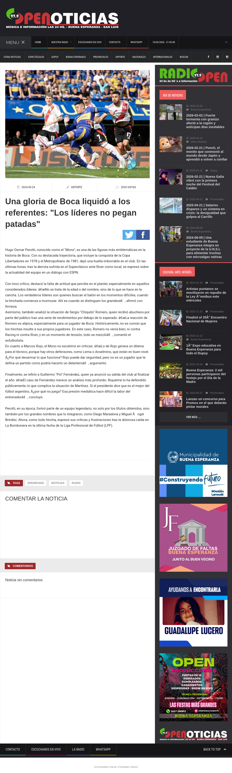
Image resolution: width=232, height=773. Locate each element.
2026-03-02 (194, 106)
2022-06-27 (194, 389)
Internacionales (162, 57)
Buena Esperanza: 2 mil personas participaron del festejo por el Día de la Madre (205, 372)
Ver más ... (193, 413)
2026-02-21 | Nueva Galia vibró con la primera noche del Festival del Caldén (206, 180)
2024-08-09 (194, 224)
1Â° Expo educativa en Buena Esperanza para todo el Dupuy (203, 345)
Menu (15, 42)
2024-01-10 (194, 279)
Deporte (120, 57)
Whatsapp (103, 745)
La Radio (78, 745)
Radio (75, 483)
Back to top (214, 745)
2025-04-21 (194, 195)
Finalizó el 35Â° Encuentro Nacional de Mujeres (206, 315)
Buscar (184, 57)
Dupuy (55, 57)
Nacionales (138, 57)
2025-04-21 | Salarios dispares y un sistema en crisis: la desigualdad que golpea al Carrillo (205, 207)
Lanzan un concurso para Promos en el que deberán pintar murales (206, 399)
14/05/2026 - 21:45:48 (162, 42)
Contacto (13, 745)
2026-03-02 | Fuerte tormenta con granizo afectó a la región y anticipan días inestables (205, 121)
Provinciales (100, 57)
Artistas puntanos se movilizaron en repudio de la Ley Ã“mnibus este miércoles (205, 290)
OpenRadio (35, 483)
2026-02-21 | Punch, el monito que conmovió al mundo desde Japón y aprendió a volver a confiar (206, 153)
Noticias (57, 483)
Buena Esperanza (76, 57)
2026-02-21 (194, 138)
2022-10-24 (194, 360)
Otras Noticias (12, 57)
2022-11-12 (194, 332)
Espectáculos (36, 57)
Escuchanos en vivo (89, 42)
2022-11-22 (194, 308)
